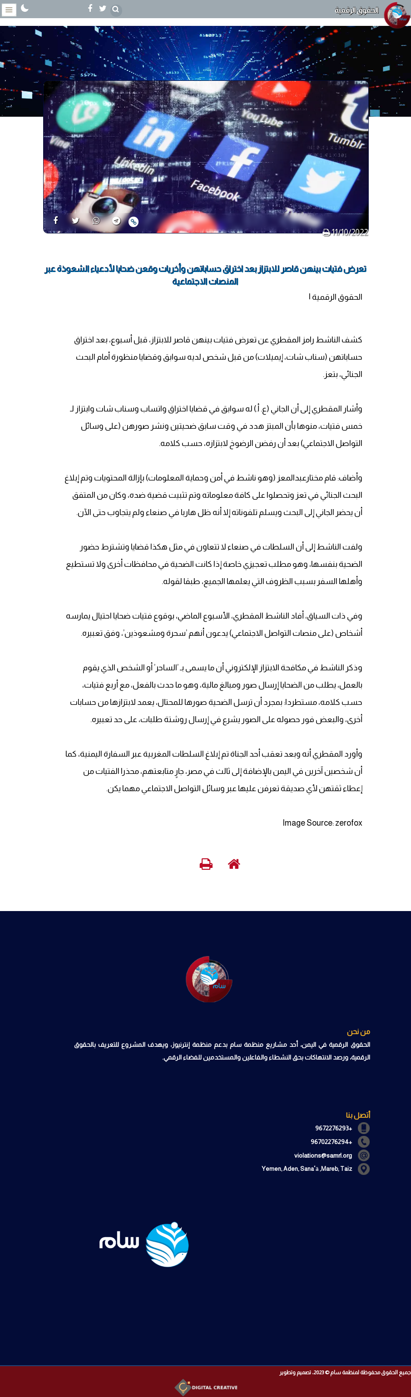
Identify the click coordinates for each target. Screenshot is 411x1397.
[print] (326, 232)
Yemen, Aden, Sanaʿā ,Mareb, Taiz (307, 1168)
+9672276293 (333, 1128)
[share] (55, 221)
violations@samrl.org (323, 1155)
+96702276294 (331, 1141)
